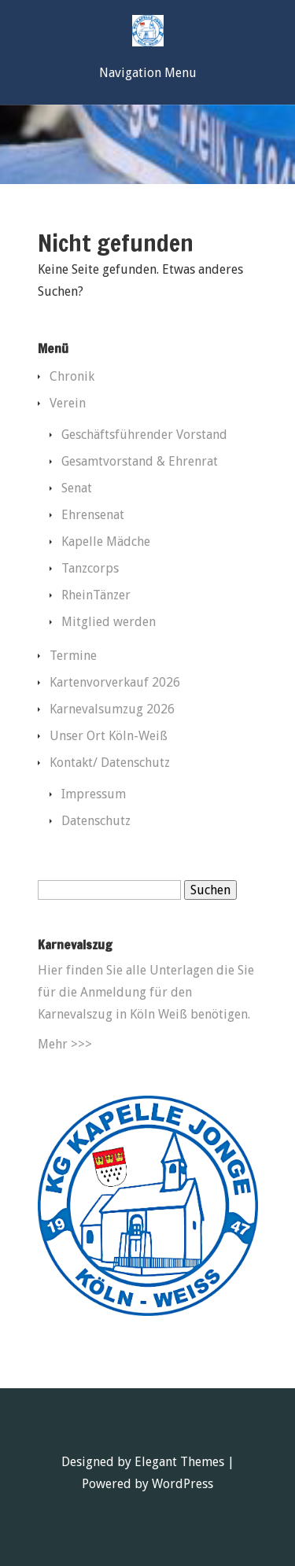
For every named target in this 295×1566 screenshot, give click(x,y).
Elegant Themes (179, 1461)
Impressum (93, 794)
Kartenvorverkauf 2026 (115, 682)
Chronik (72, 376)
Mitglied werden (108, 621)
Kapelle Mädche (105, 541)
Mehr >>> (65, 1044)
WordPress (182, 1483)
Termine (73, 655)
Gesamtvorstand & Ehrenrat (139, 461)
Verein (68, 403)
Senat (76, 488)
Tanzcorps (90, 568)
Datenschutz (96, 820)
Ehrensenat (92, 514)
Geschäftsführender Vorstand (144, 434)
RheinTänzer (96, 595)
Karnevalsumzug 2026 (112, 709)
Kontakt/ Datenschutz (110, 762)
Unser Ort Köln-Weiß (109, 735)
